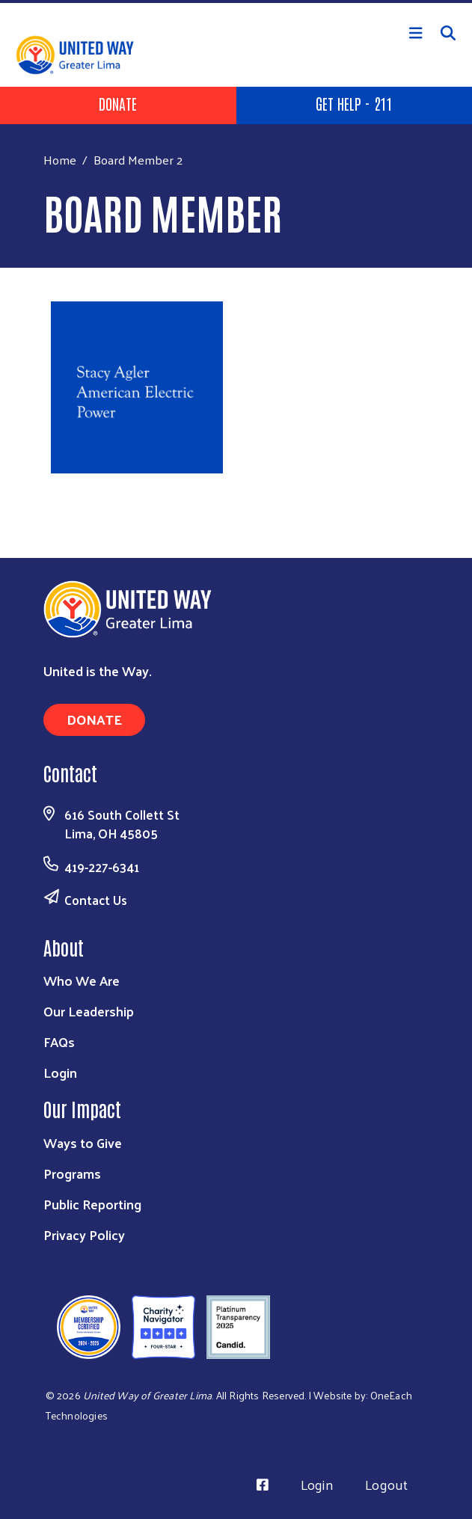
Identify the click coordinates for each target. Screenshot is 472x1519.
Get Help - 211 (354, 103)
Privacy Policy (84, 1234)
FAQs (59, 1041)
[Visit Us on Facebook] (262, 1484)
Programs (72, 1173)
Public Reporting (92, 1203)
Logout (386, 1485)
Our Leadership (88, 1010)
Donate (118, 103)
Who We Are (81, 980)
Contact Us (95, 900)
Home (59, 159)
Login (60, 1072)
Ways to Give (82, 1142)
